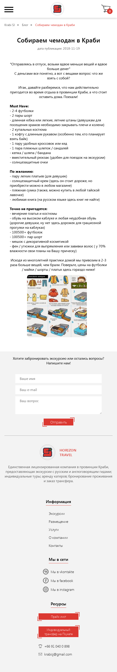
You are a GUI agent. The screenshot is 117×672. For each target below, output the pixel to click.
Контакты (56, 545)
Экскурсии (57, 513)
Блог (25, 25)
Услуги (54, 529)
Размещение (58, 521)
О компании (58, 537)
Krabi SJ (9, 25)
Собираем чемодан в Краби (55, 25)
